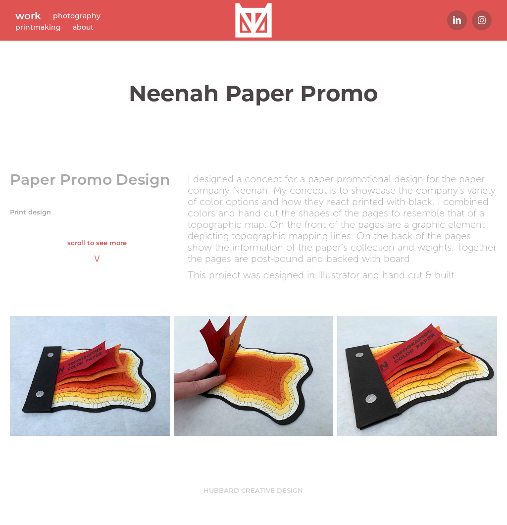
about (83, 27)
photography (77, 15)
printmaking (38, 27)
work (28, 15)
